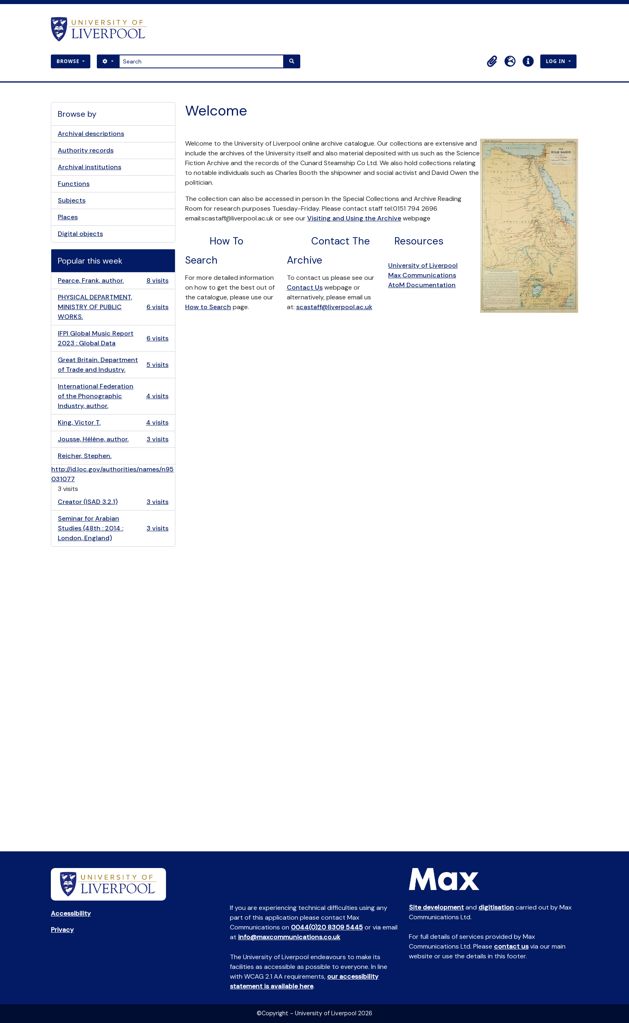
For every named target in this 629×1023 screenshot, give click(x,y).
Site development (436, 907)
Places (68, 217)
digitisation (496, 907)
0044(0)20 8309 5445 (327, 927)
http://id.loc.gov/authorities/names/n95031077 (112, 474)
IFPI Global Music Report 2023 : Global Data (113, 338)
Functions (74, 183)
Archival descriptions (91, 133)
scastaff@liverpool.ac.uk (334, 307)
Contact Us (305, 287)
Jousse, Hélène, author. (113, 439)
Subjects (71, 200)
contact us (511, 946)
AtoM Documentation (422, 285)
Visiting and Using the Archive (354, 218)
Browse (69, 61)
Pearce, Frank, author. (113, 281)
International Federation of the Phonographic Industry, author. (113, 396)
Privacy (62, 929)
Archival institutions (89, 167)
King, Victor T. (113, 423)
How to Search (208, 307)
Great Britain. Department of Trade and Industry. (113, 365)
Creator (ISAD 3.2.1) (113, 502)
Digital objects (80, 233)
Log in (556, 61)
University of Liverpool (423, 265)
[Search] (201, 61)
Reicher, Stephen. (84, 456)
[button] (492, 61)
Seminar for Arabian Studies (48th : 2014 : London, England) (113, 528)
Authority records (86, 150)
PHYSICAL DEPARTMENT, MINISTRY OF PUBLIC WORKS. (113, 307)
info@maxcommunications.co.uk (289, 937)
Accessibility (71, 913)
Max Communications (422, 275)
